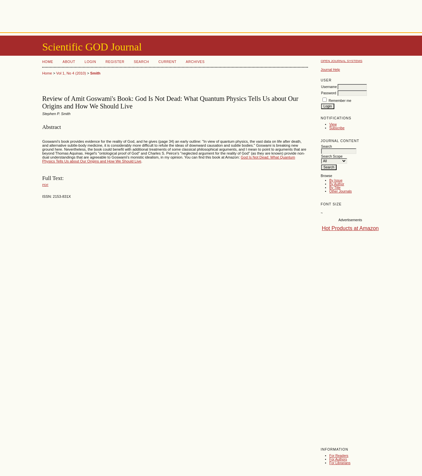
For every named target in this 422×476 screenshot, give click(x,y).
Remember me (340, 101)
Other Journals (340, 191)
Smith (95, 73)
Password (328, 93)
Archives (195, 62)
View (333, 124)
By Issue (336, 180)
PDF (45, 185)
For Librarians (339, 463)
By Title (335, 188)
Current (167, 62)
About (69, 62)
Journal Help (330, 70)
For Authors (338, 459)
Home (47, 62)
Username (329, 87)
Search (141, 62)
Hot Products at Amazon (350, 228)
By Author (336, 184)
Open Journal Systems (341, 61)
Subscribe (337, 128)
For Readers (338, 456)
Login (90, 62)
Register (115, 62)
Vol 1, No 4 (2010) (71, 73)
